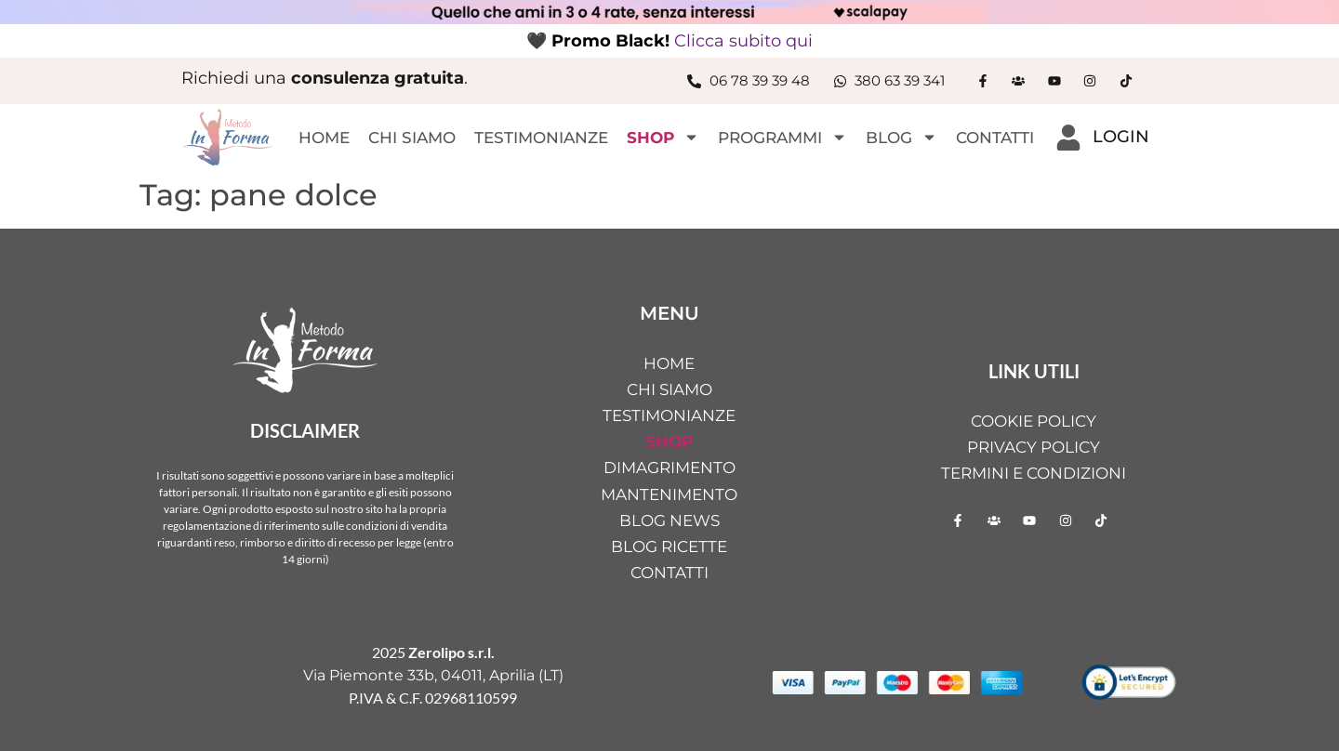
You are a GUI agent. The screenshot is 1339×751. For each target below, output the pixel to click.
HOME (324, 137)
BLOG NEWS (669, 520)
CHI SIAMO (412, 137)
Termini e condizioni (1033, 473)
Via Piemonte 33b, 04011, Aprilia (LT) (433, 675)
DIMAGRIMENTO (669, 467)
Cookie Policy (1033, 421)
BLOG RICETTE (669, 546)
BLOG (901, 137)
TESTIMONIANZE (541, 137)
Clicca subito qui (743, 41)
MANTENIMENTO (669, 494)
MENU (669, 313)
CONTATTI (995, 137)
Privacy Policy (1033, 447)
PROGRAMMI (782, 137)
